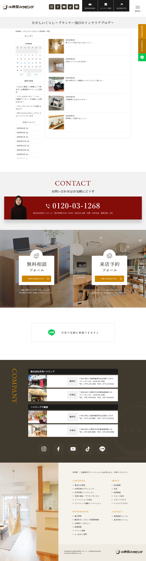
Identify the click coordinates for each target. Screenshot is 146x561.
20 (32, 63)
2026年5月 (21, 128)
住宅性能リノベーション (84, 492)
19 (29, 63)
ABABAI (73, 553)
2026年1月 (21, 137)
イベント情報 (80, 530)
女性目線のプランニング (84, 489)
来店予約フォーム (121, 520)
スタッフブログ (120, 500)
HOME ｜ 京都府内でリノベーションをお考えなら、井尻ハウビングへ (100, 472)
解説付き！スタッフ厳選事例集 (87, 520)
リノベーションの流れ (83, 500)
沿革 (115, 489)
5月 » (36, 74)
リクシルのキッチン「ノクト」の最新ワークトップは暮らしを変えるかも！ (29, 99)
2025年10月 (21, 150)
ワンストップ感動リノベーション (88, 503)
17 (21, 63)
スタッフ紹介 (119, 496)
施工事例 (78, 516)
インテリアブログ (121, 503)
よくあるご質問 (81, 534)
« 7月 (21, 74)
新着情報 (78, 527)
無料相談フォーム (121, 516)
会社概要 (117, 485)
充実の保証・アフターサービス (87, 496)
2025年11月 (21, 146)
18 (25, 63)
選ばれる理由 (80, 485)
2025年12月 (21, 141)
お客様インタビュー (82, 523)
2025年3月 (21, 154)
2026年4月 (21, 132)
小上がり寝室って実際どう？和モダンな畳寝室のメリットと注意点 (29, 89)
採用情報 (117, 492)
